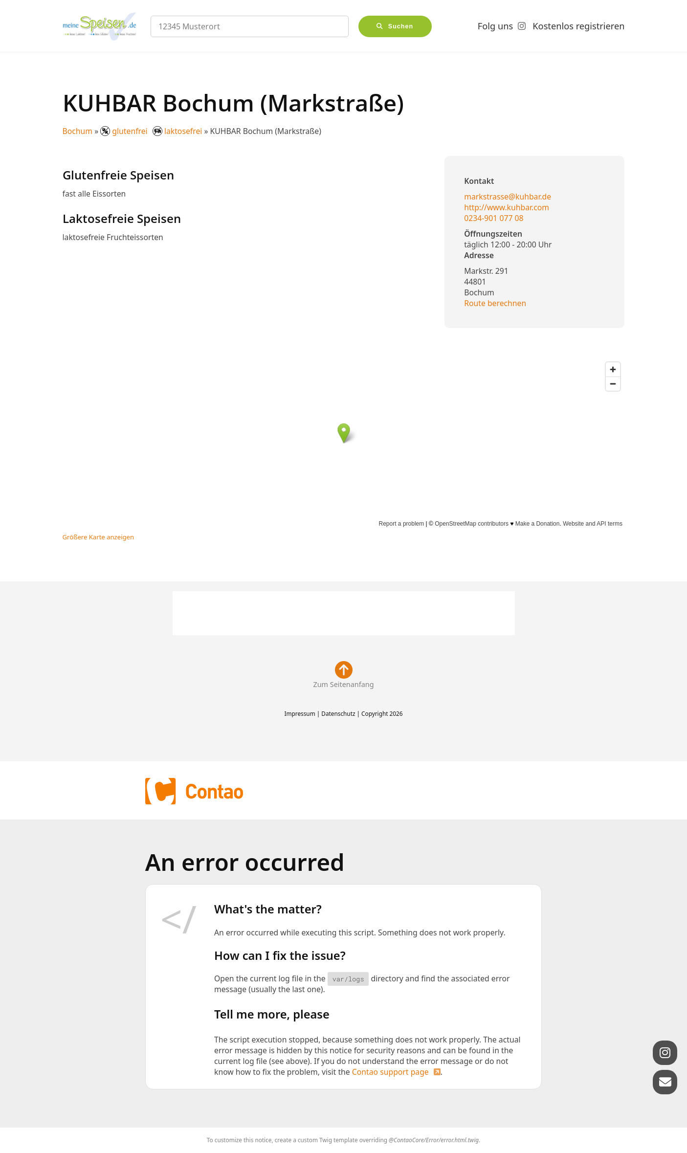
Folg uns (495, 26)
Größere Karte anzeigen (98, 536)
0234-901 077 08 (493, 218)
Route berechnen (495, 303)
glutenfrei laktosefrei (152, 131)
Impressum (299, 713)
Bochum (78, 131)
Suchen (401, 26)
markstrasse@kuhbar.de (507, 196)
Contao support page (390, 1071)
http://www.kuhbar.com (506, 207)
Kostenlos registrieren (578, 26)
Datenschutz (338, 713)
